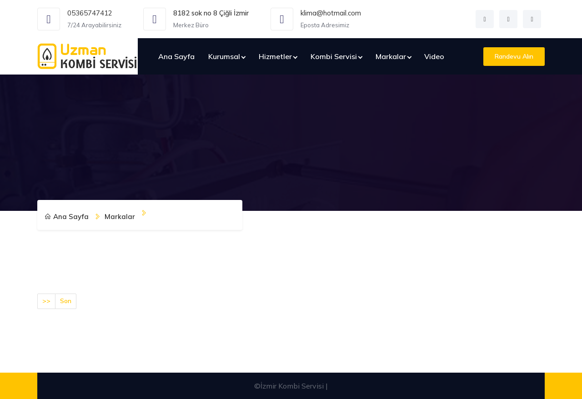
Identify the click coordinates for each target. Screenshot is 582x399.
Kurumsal (224, 56)
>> (46, 301)
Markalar (391, 56)
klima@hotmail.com (331, 13)
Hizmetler (275, 56)
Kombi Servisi (334, 56)
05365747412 (89, 13)
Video (434, 56)
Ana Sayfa (176, 56)
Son (65, 301)
